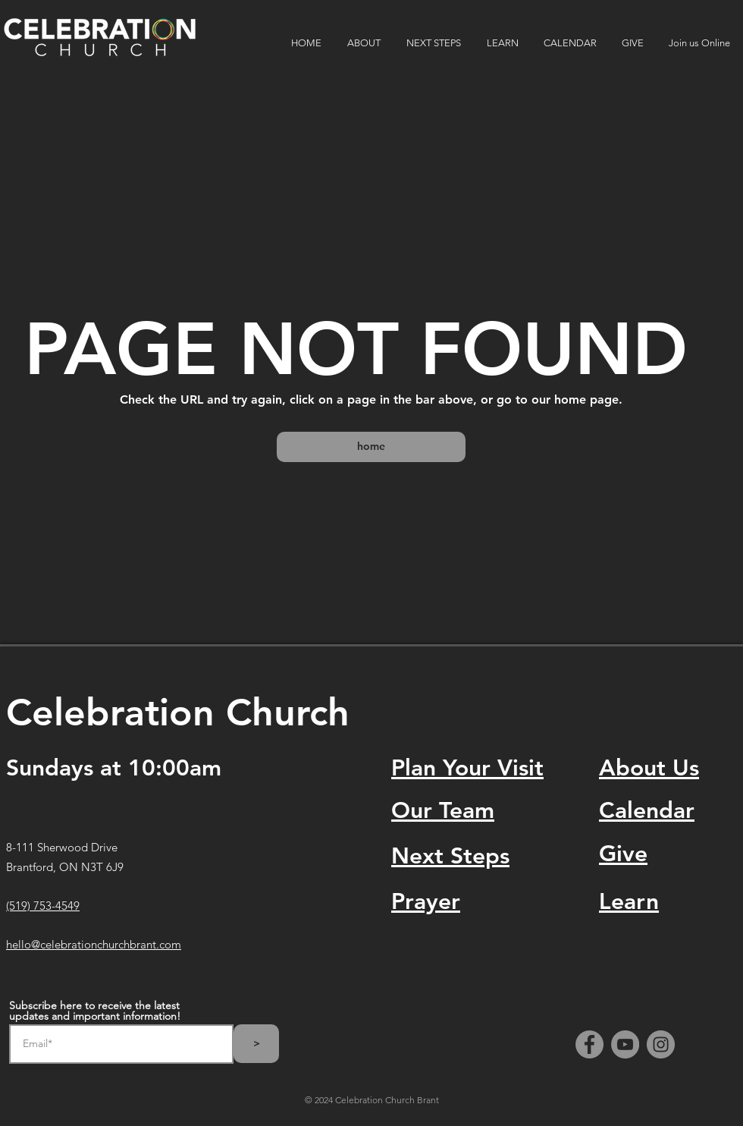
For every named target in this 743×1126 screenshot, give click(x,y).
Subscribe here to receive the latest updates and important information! (94, 1010)
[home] (371, 447)
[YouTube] (625, 1044)
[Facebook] (589, 1044)
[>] (256, 1043)
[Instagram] (661, 1044)
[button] (365, 43)
